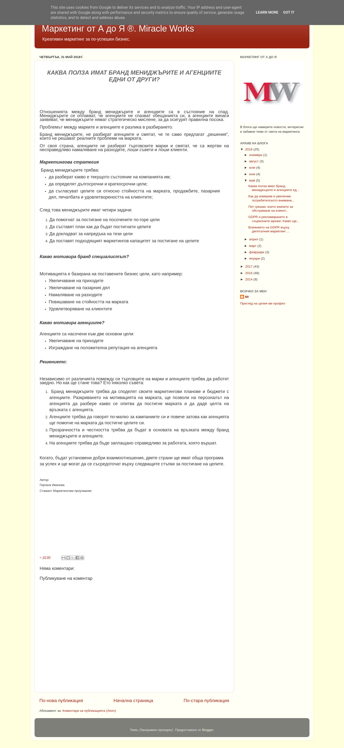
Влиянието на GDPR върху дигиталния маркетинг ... (269, 229)
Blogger (207, 730)
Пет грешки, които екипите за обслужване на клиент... (270, 208)
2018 (249, 149)
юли (252, 167)
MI (247, 297)
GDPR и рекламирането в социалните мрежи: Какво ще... (273, 219)
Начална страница (133, 700)
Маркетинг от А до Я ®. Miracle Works (118, 29)
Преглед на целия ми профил (262, 303)
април (254, 239)
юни (252, 174)
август (254, 161)
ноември (256, 155)
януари (255, 258)
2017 (249, 266)
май (252, 180)
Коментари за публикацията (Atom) (89, 711)
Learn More (267, 12)
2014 (249, 279)
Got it (288, 12)
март (253, 246)
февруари (257, 252)
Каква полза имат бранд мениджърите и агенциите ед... (273, 188)
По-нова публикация (61, 700)
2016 (249, 273)
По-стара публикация (206, 700)
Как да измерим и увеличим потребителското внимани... (271, 198)
